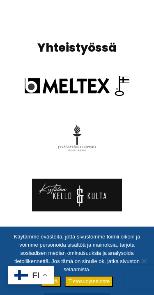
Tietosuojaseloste (89, 281)
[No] (144, 261)
